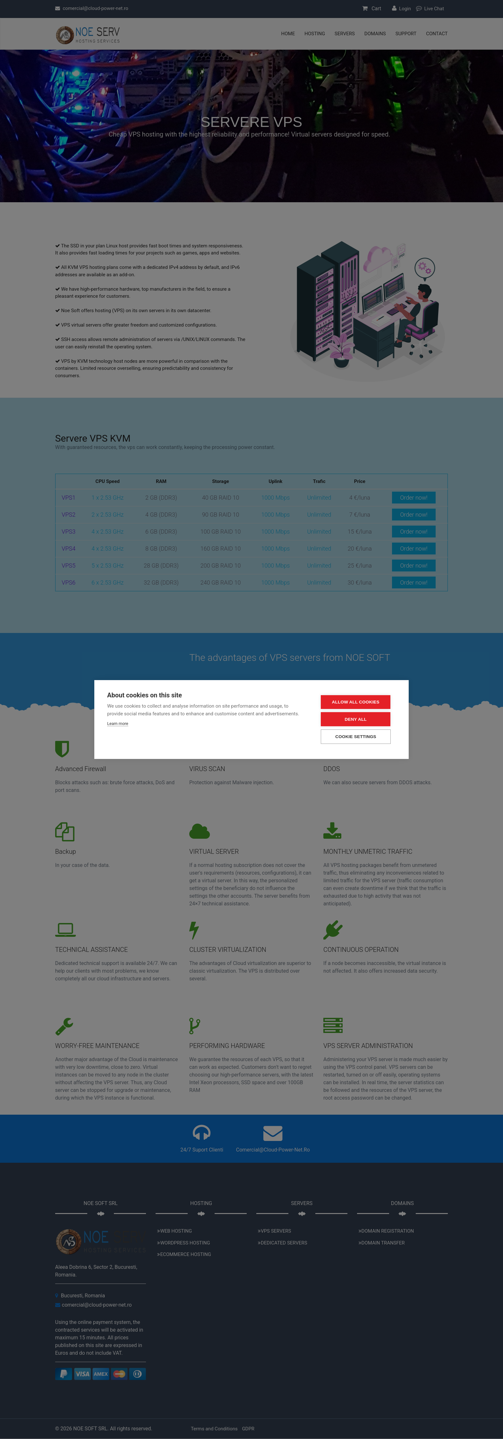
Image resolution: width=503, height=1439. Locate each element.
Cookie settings (357, 736)
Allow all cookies (357, 702)
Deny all (357, 719)
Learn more (117, 723)
